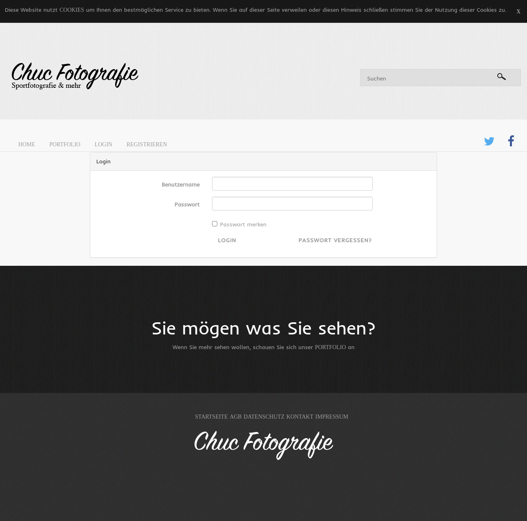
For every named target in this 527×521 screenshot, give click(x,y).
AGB (236, 417)
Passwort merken (239, 224)
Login (103, 144)
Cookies (71, 10)
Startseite (211, 417)
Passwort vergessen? (335, 240)
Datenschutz (264, 417)
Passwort (187, 204)
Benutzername (180, 184)
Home (26, 144)
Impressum (331, 417)
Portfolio (64, 144)
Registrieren (147, 144)
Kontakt (300, 417)
